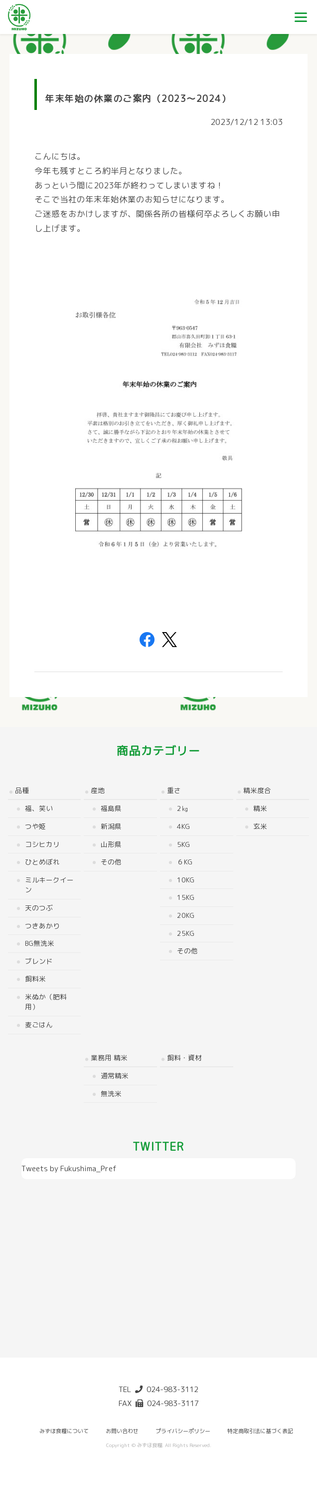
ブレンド (39, 961)
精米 (260, 808)
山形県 (111, 844)
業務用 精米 (109, 1057)
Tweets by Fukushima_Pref (69, 1168)
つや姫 (35, 826)
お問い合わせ (122, 1431)
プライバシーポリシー (183, 1431)
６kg (184, 861)
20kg (185, 915)
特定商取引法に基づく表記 (260, 1431)
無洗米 (111, 1093)
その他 (111, 861)
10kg (185, 879)
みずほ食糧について (64, 1431)
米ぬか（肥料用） (46, 1002)
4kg (183, 826)
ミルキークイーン (49, 885)
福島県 (111, 808)
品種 (22, 790)
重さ (174, 790)
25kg (185, 933)
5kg (183, 844)
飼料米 (35, 978)
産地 (98, 790)
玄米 (260, 826)
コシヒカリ (42, 844)
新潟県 (111, 826)
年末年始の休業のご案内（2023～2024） (138, 98)
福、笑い (39, 808)
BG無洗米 (39, 943)
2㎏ (182, 808)
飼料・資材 (184, 1057)
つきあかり (42, 925)
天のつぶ (39, 907)
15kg (185, 897)
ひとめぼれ (42, 861)
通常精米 (115, 1075)
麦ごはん (39, 1024)
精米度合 (257, 790)
